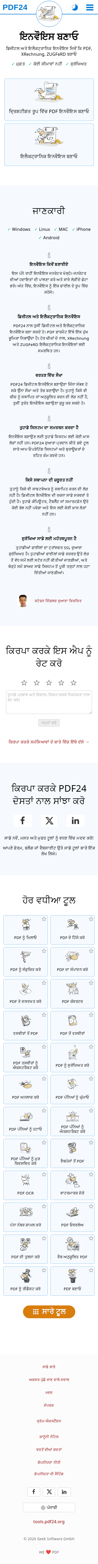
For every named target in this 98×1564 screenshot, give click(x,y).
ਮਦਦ (49, 1392)
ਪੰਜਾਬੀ (52, 1507)
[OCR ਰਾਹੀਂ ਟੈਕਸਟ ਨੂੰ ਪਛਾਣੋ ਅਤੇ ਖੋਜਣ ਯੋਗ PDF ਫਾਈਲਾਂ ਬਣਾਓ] (25, 1185)
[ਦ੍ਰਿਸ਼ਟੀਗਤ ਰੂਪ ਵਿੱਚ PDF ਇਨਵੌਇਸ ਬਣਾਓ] (49, 100)
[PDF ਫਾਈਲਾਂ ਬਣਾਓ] (72, 1281)
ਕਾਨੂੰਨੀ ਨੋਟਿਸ (49, 1436)
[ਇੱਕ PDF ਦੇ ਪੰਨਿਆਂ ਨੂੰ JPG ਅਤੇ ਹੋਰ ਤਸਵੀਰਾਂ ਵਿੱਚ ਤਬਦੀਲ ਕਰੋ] (72, 1025)
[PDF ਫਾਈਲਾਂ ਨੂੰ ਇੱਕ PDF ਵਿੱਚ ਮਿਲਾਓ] (25, 930)
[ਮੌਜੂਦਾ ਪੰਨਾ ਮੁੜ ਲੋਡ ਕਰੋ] (49, 14)
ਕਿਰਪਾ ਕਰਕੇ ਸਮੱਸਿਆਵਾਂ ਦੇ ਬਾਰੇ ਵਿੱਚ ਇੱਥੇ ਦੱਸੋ (46, 742)
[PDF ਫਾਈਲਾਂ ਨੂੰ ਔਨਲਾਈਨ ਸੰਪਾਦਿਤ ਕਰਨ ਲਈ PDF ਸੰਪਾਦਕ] (72, 961)
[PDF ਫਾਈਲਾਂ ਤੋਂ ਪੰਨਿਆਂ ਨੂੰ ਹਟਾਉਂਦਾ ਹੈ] (25, 1121)
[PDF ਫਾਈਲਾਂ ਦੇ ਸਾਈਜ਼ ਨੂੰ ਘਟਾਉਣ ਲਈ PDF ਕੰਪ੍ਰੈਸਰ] (25, 961)
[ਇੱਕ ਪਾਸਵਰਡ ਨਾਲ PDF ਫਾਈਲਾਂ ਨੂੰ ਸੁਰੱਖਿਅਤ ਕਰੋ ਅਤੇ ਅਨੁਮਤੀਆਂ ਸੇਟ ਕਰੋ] (72, 1057)
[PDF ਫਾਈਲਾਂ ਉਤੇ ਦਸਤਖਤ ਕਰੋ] (25, 993)
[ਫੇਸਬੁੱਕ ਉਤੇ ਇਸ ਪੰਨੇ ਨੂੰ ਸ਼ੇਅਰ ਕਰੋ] (23, 821)
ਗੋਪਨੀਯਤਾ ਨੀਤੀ (49, 1462)
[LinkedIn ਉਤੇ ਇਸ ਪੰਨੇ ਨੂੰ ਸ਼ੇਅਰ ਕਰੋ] (75, 821)
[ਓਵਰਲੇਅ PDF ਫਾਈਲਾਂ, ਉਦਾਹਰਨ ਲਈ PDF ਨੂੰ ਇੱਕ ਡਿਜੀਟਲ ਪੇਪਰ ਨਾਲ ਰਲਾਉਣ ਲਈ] (72, 1217)
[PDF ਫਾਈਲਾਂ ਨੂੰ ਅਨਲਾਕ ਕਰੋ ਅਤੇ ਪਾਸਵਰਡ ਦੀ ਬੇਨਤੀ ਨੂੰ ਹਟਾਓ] (25, 1089)
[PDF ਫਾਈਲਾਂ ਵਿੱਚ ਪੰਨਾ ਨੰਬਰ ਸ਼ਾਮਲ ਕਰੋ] (25, 1217)
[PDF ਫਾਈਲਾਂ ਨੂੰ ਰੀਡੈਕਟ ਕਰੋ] (25, 1281)
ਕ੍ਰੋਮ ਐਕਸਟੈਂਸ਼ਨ (49, 1420)
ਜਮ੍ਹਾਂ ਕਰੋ (49, 722)
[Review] (49, 702)
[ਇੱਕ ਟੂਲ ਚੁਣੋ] (90, 7)
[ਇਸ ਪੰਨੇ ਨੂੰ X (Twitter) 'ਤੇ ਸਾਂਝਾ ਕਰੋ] (49, 821)
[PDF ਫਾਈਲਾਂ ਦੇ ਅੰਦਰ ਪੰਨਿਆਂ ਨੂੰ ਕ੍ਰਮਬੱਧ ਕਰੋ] (25, 1153)
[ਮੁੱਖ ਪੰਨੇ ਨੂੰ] (15, 7)
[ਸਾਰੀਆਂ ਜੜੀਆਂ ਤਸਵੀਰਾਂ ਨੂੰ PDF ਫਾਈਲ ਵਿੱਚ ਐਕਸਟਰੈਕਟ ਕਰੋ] (25, 1057)
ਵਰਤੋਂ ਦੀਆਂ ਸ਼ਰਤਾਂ (49, 1449)
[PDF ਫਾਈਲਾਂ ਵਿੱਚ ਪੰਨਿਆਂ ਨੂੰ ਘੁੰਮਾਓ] (72, 1089)
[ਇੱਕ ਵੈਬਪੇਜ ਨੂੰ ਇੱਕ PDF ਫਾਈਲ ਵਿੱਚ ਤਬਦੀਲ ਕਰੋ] (72, 1153)
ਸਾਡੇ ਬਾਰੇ (49, 1366)
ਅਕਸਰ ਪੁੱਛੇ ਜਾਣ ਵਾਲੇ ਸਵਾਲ (49, 1379)
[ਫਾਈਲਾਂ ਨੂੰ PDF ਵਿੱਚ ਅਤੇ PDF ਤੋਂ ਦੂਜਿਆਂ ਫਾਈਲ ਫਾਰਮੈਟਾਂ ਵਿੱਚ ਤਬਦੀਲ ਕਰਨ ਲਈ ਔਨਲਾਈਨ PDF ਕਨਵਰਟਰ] (72, 993)
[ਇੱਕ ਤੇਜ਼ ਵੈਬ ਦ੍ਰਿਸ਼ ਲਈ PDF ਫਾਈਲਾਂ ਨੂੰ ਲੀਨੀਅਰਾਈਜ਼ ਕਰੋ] (72, 1249)
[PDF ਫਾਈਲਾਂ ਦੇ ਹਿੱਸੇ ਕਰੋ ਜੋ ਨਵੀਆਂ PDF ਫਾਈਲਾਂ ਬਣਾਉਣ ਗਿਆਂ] (72, 930)
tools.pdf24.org (49, 1521)
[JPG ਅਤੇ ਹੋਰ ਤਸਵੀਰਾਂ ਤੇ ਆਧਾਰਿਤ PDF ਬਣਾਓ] (25, 1025)
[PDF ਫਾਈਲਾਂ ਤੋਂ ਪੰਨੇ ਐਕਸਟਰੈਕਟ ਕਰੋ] (72, 1121)
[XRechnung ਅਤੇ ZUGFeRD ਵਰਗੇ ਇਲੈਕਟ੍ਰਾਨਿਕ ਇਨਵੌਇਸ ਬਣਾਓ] (49, 145)
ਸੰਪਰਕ (49, 1405)
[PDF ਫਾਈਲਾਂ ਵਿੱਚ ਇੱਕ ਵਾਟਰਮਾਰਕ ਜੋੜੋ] (72, 1185)
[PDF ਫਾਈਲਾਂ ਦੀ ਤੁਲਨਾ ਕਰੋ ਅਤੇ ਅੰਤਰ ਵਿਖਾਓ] (25, 1249)
